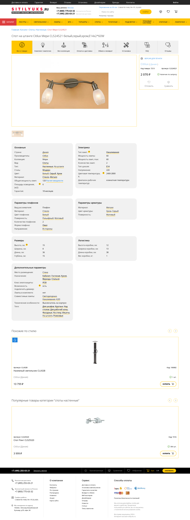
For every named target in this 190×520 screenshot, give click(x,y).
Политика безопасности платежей (126, 498)
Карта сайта (54, 501)
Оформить (169, 471)
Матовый (59, 218)
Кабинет (47, 276)
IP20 (44, 282)
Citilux (45, 155)
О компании (56, 480)
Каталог (8, 22)
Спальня (55, 279)
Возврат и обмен (88, 493)
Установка (82, 2)
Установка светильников (91, 487)
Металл (53, 177)
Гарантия (39, 2)
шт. (150, 470)
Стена (45, 272)
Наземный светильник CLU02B (29, 370)
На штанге (59, 166)
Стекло (46, 177)
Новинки (53, 495)
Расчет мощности (54, 180)
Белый (46, 173)
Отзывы (67, 2)
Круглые (59, 306)
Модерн (46, 170)
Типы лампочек (88, 508)
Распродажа (54, 493)
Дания (46, 152)
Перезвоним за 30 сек (108, 7)
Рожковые (58, 315)
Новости (85, 503)
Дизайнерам (99, 2)
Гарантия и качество (89, 490)
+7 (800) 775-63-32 (73, 11)
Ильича (65, 312)
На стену (57, 312)
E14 (108, 166)
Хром (59, 173)
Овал (45, 225)
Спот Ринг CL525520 (24, 440)
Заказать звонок (40, 470)
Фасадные (47, 312)
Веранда (47, 279)
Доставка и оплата (20, 2)
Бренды (115, 2)
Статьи (84, 506)
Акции (52, 498)
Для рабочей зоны (59, 309)
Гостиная (55, 276)
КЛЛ (58, 299)
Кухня (64, 276)
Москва (71, 8)
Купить (168, 384)
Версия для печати (153, 59)
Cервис (86, 480)
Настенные (41, 29)
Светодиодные (50, 296)
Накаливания (112, 152)
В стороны (47, 228)
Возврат (53, 2)
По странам (54, 490)
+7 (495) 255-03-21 (73, 13)
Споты (32, 29)
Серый (53, 173)
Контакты (130, 2)
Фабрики (53, 487)
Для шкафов (48, 306)
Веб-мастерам (87, 495)
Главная (15, 29)
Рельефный (48, 218)
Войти (175, 2)
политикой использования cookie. (127, 509)
